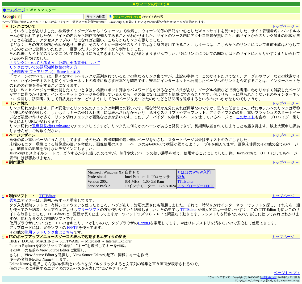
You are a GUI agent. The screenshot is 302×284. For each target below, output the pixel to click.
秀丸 (181, 177)
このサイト (245, 117)
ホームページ (14, 10)
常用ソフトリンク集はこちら (49, 232)
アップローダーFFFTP (195, 186)
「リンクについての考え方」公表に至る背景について (54, 63)
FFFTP (72, 227)
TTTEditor (185, 181)
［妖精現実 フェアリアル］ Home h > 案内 (44, 72)
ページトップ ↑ (287, 273)
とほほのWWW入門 (193, 172)
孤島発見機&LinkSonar (51, 126)
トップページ (286, 26)
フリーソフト (88, 210)
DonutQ (144, 223)
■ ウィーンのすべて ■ (151, 4)
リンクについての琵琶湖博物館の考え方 (43, 67)
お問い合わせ (269, 277)
